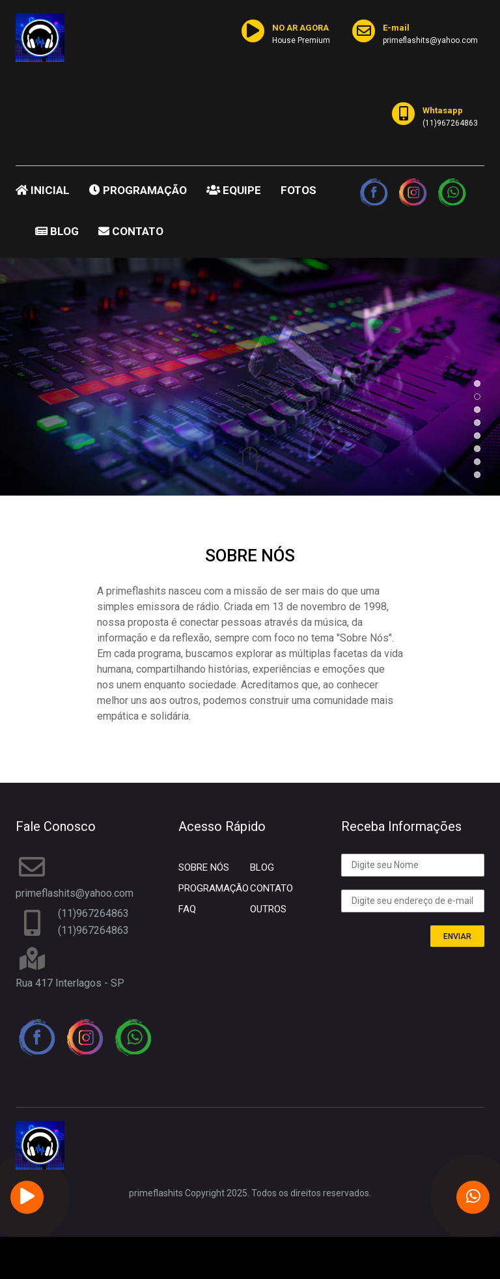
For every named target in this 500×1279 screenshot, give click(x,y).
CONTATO (130, 231)
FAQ (187, 909)
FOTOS (298, 190)
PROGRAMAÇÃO (138, 190)
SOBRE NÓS (203, 867)
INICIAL (43, 190)
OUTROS (268, 909)
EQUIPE (233, 190)
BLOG (57, 231)
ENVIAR (457, 936)
